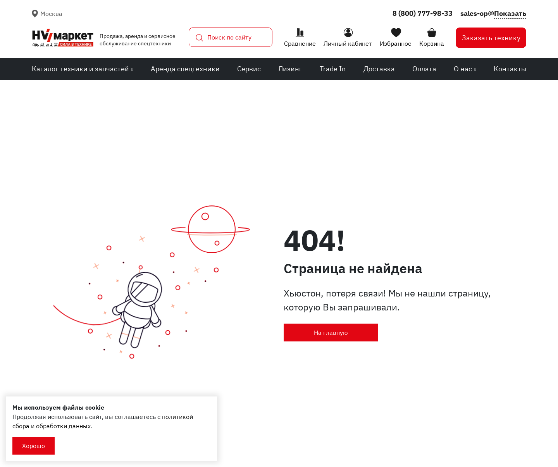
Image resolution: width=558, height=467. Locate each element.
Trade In (333, 68)
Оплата (424, 68)
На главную (331, 332)
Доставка (379, 68)
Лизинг (290, 68)
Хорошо (33, 446)
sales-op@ (493, 14)
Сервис (249, 68)
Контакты (510, 68)
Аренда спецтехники (185, 68)
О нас (465, 68)
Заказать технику (491, 37)
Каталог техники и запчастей (82, 68)
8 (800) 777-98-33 (423, 13)
